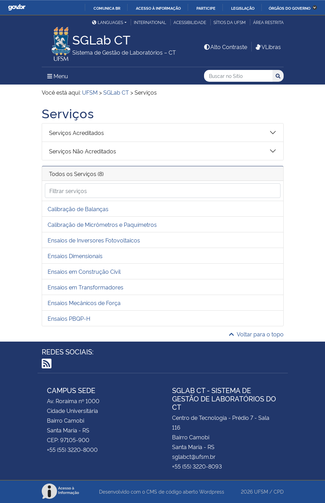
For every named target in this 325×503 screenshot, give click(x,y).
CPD (279, 491)
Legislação (242, 8)
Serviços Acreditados (76, 132)
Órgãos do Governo (289, 8)
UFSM (261, 491)
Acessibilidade (189, 22)
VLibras (267, 46)
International (150, 22)
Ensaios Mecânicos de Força (84, 302)
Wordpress (211, 491)
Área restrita (268, 22)
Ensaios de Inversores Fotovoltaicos (94, 240)
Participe (206, 8)
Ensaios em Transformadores (85, 287)
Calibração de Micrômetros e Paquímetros (102, 224)
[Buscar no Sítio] (238, 76)
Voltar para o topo (256, 334)
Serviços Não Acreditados (82, 151)
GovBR (16, 7)
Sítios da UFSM (229, 22)
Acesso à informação (158, 8)
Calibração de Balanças (78, 209)
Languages (107, 22)
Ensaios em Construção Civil (84, 271)
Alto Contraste (225, 46)
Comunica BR (107, 8)
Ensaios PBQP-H (69, 318)
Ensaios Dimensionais (75, 256)
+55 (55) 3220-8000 (72, 449)
